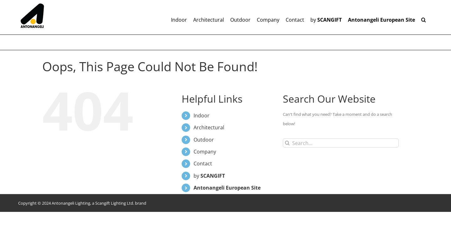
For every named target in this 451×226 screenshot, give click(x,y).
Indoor (202, 115)
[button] (430, 17)
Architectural (209, 127)
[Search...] (341, 143)
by (209, 175)
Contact (203, 163)
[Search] (287, 143)
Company (205, 151)
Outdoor (204, 139)
